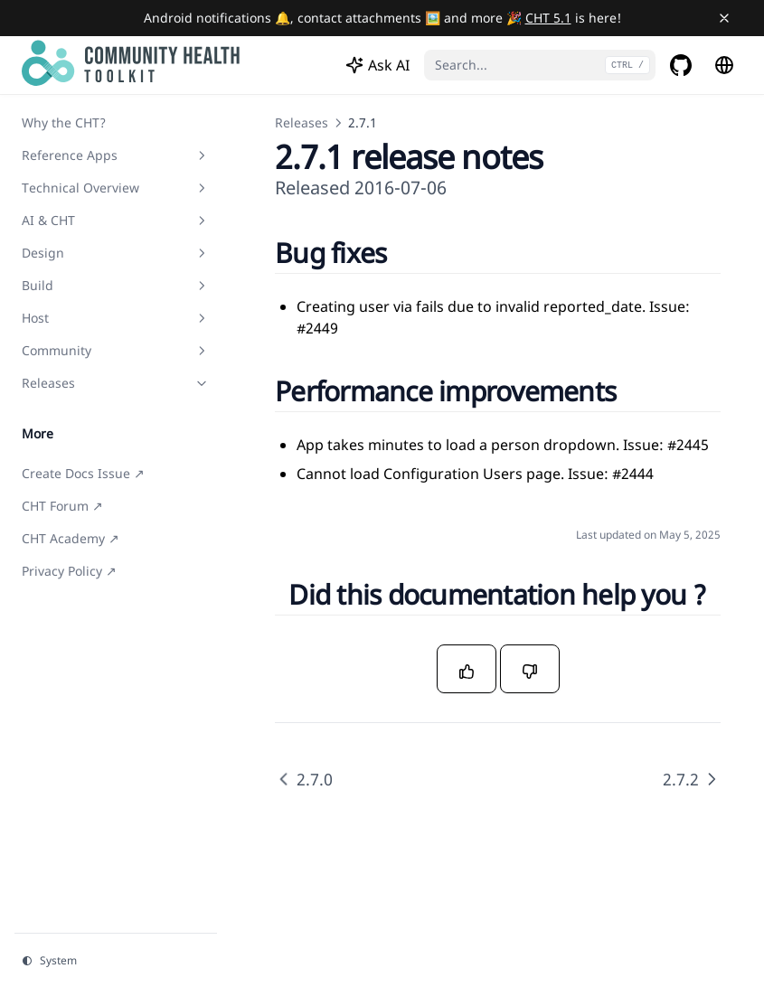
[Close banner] (724, 18)
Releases (301, 122)
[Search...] (540, 65)
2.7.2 (692, 779)
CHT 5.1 (548, 17)
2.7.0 (304, 779)
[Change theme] (115, 960)
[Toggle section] (201, 155)
